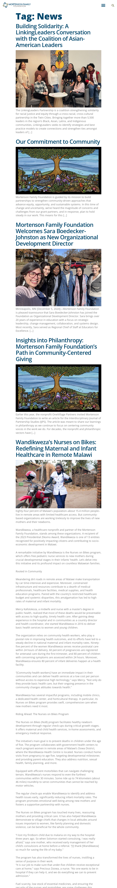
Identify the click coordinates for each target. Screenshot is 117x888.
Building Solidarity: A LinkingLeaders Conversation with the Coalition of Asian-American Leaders (53, 35)
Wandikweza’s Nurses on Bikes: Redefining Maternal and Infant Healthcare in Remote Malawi (56, 448)
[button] (103, 5)
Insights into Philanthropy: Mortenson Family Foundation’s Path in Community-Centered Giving (56, 349)
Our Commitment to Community (58, 141)
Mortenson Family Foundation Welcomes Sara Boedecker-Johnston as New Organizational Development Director (57, 234)
